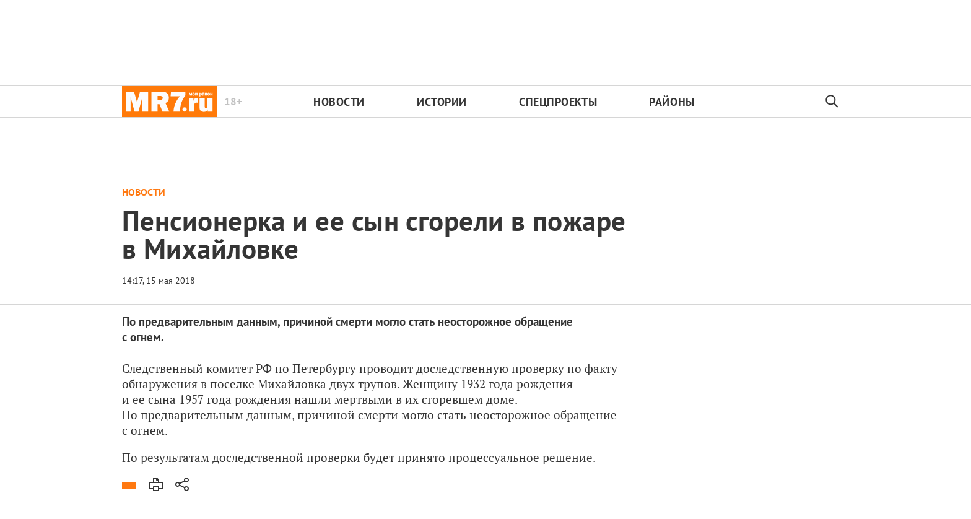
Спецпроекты (558, 102)
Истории (442, 102)
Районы (671, 102)
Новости (339, 102)
